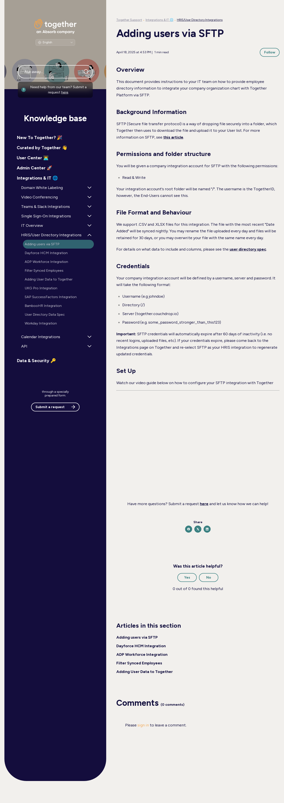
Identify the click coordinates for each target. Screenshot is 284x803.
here (64, 92)
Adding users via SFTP (137, 637)
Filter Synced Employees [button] (44, 270)
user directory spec (248, 249)
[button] (55, 137)
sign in (143, 725)
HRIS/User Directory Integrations (200, 20)
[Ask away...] (55, 71)
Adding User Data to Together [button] (48, 279)
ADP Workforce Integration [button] (46, 262)
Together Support (129, 20)
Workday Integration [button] (41, 323)
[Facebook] (188, 529)
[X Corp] (197, 529)
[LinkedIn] (207, 529)
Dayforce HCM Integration (141, 646)
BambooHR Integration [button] (43, 306)
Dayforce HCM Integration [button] (46, 253)
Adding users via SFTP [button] (42, 244)
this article (173, 137)
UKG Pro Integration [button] (41, 288)
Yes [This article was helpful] (187, 577)
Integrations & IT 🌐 (159, 20)
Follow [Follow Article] (269, 52)
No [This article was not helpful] (208, 577)
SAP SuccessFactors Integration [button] (51, 297)
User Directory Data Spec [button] (45, 314)
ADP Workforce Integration (141, 654)
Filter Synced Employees (139, 663)
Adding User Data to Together (144, 671)
